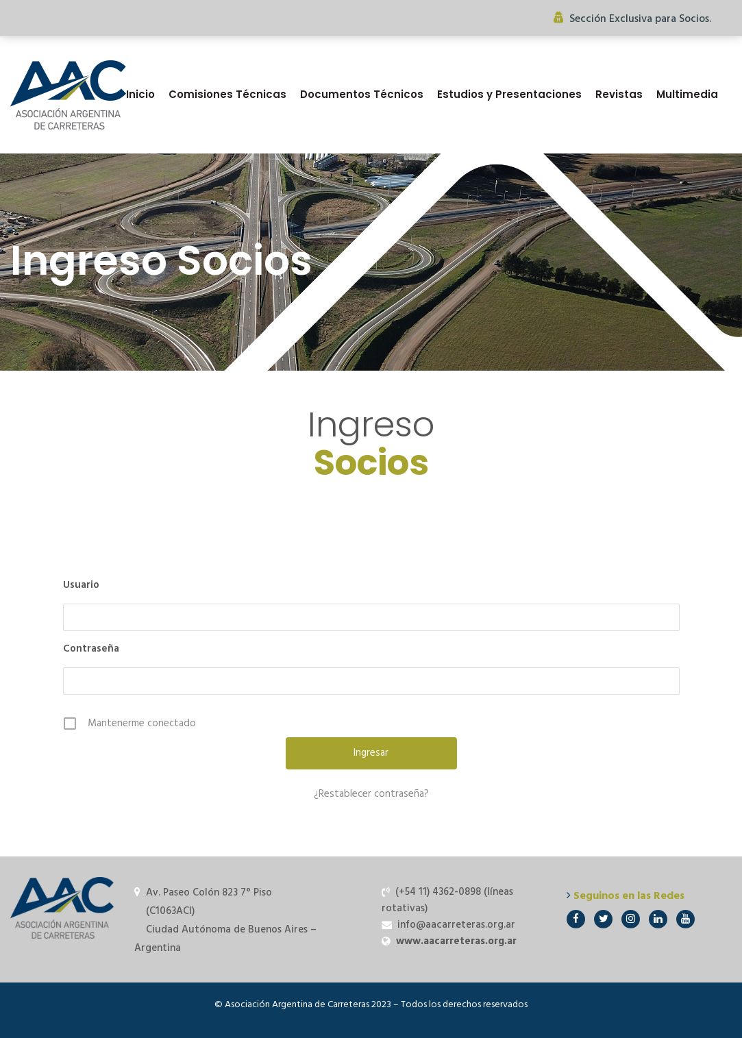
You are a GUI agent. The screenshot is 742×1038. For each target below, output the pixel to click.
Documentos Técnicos (361, 94)
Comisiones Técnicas (227, 94)
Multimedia (687, 94)
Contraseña (91, 648)
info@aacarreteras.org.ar (456, 925)
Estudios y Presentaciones (509, 94)
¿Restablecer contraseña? (371, 794)
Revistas (619, 94)
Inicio (140, 94)
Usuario (81, 585)
